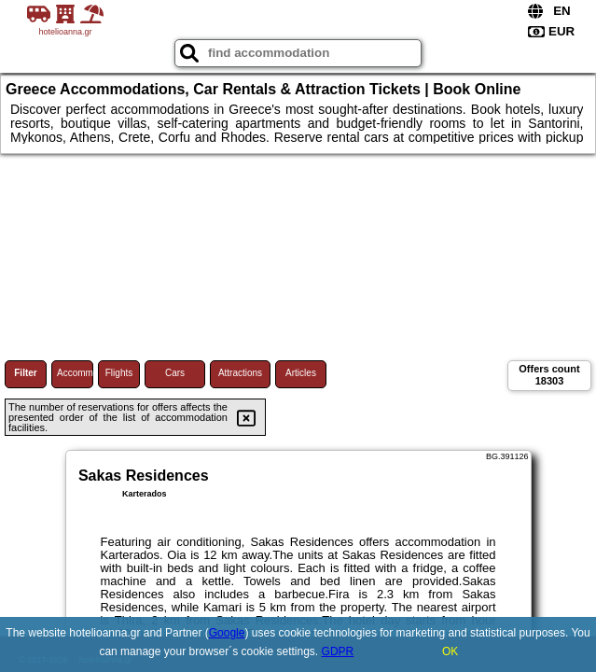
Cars (175, 373)
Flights (118, 373)
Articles (300, 373)
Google (227, 632)
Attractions (240, 373)
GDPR (338, 651)
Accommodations (75, 373)
